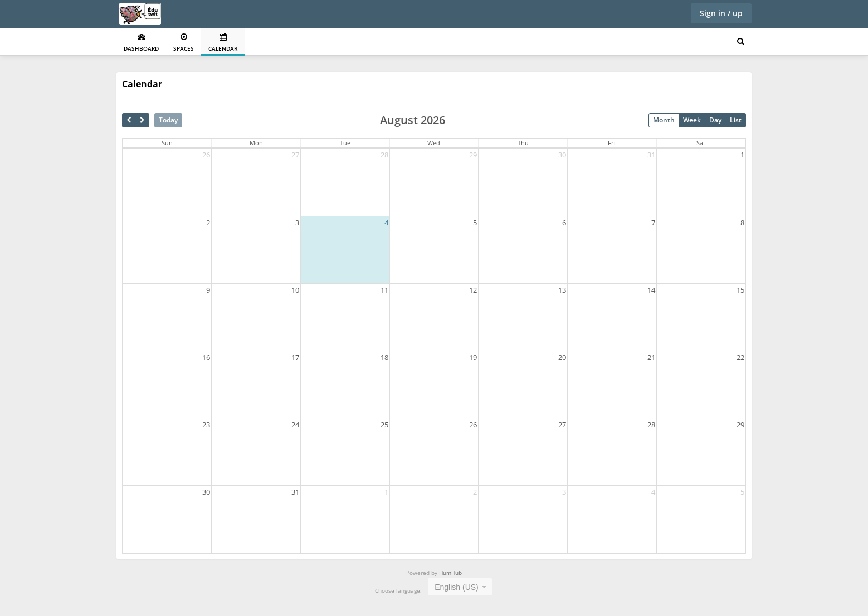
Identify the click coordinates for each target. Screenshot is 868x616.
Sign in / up (721, 13)
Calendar (222, 42)
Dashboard (141, 42)
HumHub (450, 572)
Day (715, 120)
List (736, 120)
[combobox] (460, 587)
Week (692, 120)
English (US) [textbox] (457, 587)
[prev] (129, 120)
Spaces (183, 42)
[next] (142, 120)
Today (168, 120)
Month (664, 120)
